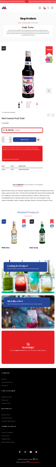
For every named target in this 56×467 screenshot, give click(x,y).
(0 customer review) (8, 112)
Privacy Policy (5, 436)
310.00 (13, 130)
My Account (5, 400)
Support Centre (6, 403)
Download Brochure (7, 382)
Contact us (5, 385)
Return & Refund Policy (8, 442)
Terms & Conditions (7, 432)
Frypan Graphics (35, 462)
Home (19, 22)
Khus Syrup (34, 248)
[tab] (18, 184)
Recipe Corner (6, 415)
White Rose (6, 248)
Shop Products (27, 22)
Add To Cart (24, 139)
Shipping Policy (6, 439)
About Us (4, 379)
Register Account (7, 397)
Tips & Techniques (7, 418)
